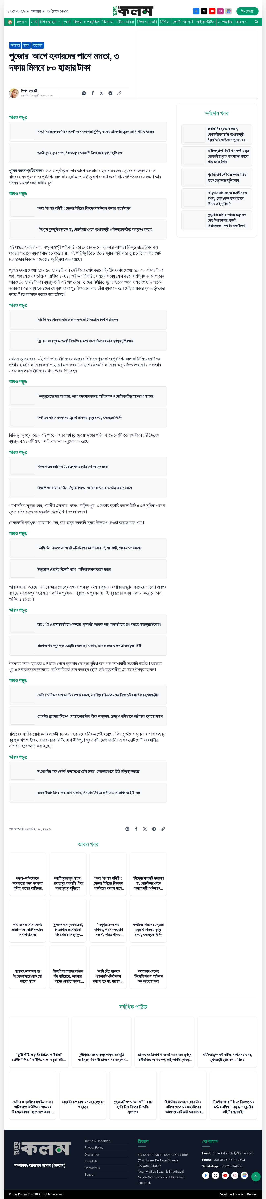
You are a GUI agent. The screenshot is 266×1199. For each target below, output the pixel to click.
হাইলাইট (37, 45)
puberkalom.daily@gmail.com (233, 1153)
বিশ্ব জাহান (50, 21)
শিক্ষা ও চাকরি (147, 21)
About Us (90, 1161)
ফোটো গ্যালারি (182, 21)
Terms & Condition (97, 1141)
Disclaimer (91, 1154)
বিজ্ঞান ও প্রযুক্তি (86, 21)
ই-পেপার (247, 11)
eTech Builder (247, 1194)
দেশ (34, 21)
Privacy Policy (93, 1147)
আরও (242, 21)
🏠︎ (10, 21)
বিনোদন (107, 21)
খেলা (67, 21)
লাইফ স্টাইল (206, 21)
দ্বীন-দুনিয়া (125, 21)
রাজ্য (22, 21)
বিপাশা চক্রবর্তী (29, 91)
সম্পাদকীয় (225, 21)
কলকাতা (15, 45)
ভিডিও (164, 21)
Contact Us (92, 1168)
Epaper (89, 1174)
